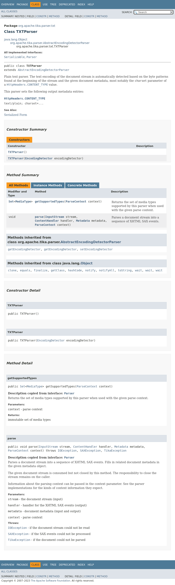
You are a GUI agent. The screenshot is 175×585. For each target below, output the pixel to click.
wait (138, 270)
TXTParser (15, 152)
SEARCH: (127, 12)
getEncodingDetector (24, 249)
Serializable (14, 57)
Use (45, 4)
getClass (58, 270)
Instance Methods (47, 185)
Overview (7, 4)
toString (125, 270)
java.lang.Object (15, 39)
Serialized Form (15, 114)
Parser (31, 57)
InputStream (54, 216)
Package (22, 4)
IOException (67, 450)
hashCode (75, 270)
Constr (41, 16)
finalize (40, 270)
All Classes (9, 11)
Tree (53, 4)
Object (87, 263)
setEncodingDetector (96, 249)
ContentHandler (47, 220)
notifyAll (106, 270)
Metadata (83, 220)
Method (54, 16)
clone (12, 270)
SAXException (90, 450)
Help (91, 4)
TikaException (115, 450)
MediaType (23, 201)
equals (25, 270)
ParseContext (76, 201)
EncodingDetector (39, 158)
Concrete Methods (82, 185)
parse (39, 216)
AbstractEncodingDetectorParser (43, 70)
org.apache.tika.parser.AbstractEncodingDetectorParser (50, 43)
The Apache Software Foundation (50, 580)
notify (90, 270)
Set (11, 201)
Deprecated (67, 4)
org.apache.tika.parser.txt (36, 25)
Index (81, 4)
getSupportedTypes (49, 201)
